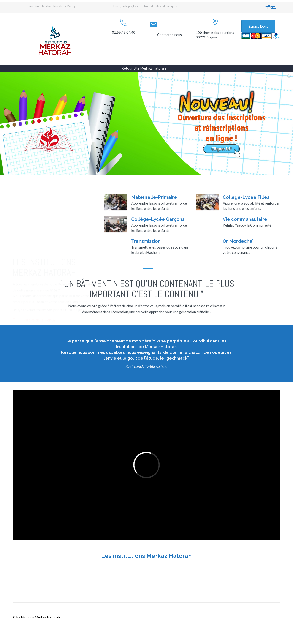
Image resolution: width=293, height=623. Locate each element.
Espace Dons (258, 26)
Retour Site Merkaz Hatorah (144, 68)
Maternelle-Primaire (154, 228)
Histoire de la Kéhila (38, 289)
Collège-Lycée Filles (246, 228)
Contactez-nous (169, 35)
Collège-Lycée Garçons (157, 250)
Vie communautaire (245, 250)
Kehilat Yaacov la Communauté (247, 256)
